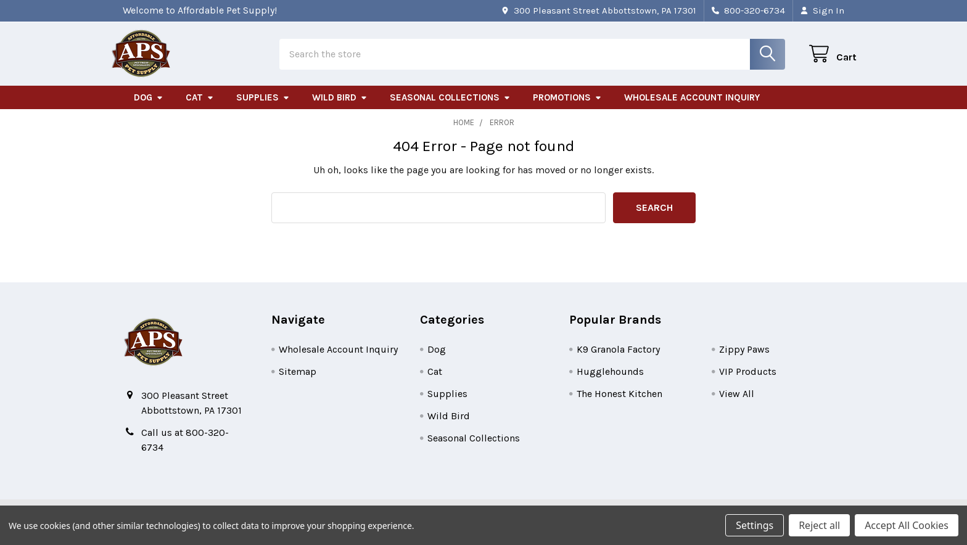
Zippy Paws (744, 358)
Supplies (263, 106)
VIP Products (747, 381)
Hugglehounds (610, 381)
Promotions (567, 106)
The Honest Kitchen (619, 403)
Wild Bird (340, 106)
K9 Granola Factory (618, 358)
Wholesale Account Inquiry (692, 106)
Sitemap (297, 381)
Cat (200, 106)
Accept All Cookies (906, 525)
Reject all (819, 525)
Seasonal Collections (450, 106)
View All (736, 403)
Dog (148, 106)
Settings (754, 525)
